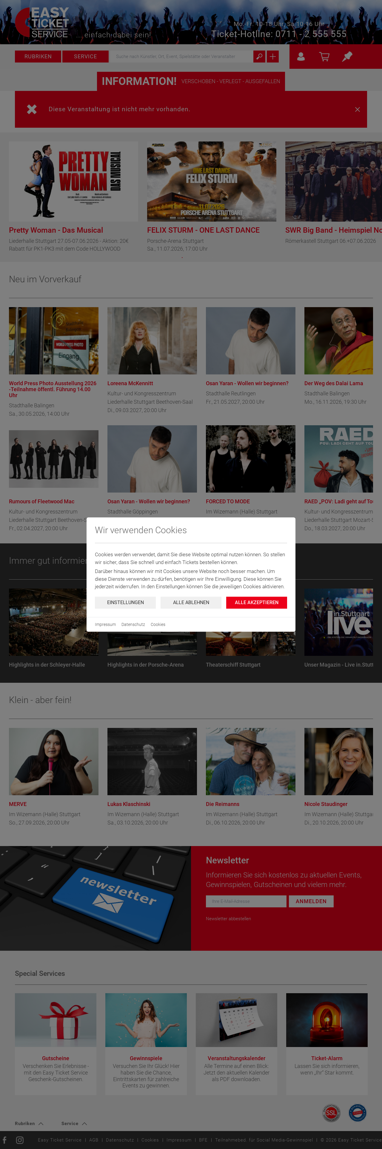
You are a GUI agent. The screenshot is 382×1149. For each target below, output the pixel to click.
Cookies (158, 624)
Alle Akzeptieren (256, 602)
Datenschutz (133, 624)
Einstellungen (125, 602)
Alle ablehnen (191, 602)
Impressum (105, 624)
